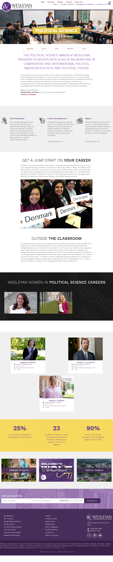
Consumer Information (12, 532)
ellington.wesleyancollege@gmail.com (84, 367)
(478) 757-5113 (20, 366)
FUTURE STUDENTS (67, 4)
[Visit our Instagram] (95, 535)
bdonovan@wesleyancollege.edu (25, 367)
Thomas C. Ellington (86, 362)
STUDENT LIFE (101, 4)
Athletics (60, 2)
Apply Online (50, 521)
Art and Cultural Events (12, 527)
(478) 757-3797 (78, 366)
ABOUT (55, 4)
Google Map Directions (12, 521)
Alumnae (69, 2)
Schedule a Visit (51, 518)
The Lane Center (10, 529)
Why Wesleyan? (17, 118)
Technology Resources (48, 551)
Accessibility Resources (66, 551)
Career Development (57, 118)
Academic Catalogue (28, 94)
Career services (53, 141)
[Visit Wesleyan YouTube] (100, 535)
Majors (88, 118)
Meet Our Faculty (51, 535)
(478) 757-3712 (49, 404)
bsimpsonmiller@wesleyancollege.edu (55, 405)
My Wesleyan (9, 516)
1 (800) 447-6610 (95, 528)
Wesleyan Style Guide (12, 535)
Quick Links (79, 2)
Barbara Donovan (28, 362)
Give (84, 49)
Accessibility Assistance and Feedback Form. (50, 547)
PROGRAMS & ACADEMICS (85, 4)
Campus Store (9, 524)
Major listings (90, 141)
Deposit (70, 49)
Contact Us (49, 532)
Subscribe (92, 501)
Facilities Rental (51, 529)
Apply (42, 2)
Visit (57, 49)
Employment (50, 524)
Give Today (50, 2)
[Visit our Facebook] (89, 535)
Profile (18, 369)
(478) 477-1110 (94, 531)
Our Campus (8, 518)
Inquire (30, 49)
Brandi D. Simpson (56, 400)
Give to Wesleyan (51, 527)
